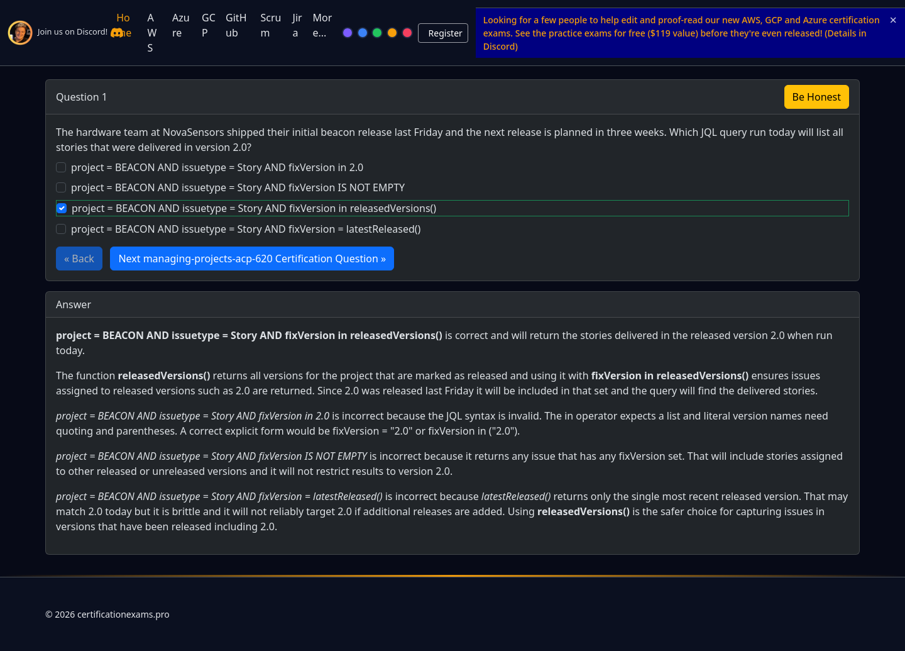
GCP (209, 25)
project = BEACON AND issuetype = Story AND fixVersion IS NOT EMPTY (238, 187)
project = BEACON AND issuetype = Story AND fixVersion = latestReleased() (245, 229)
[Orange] (392, 32)
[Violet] (347, 32)
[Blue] (362, 32)
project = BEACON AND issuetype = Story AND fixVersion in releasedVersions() (254, 208)
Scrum (270, 25)
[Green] (377, 32)
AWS (152, 33)
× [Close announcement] (893, 20)
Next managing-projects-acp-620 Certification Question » (252, 258)
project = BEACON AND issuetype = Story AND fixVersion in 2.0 (217, 167)
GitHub (236, 25)
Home (123, 25)
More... (322, 25)
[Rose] (407, 32)
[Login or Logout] (443, 33)
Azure (181, 25)
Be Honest (817, 97)
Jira (297, 25)
